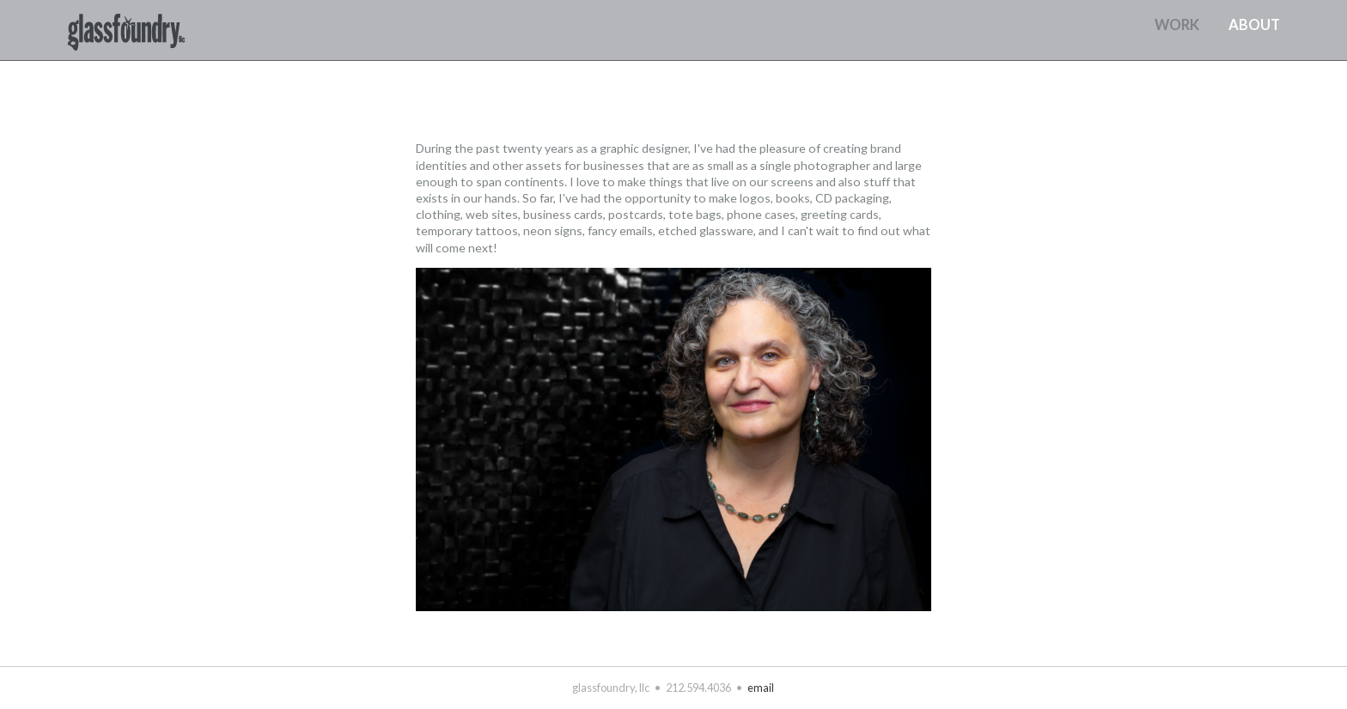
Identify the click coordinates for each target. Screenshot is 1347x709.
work (1177, 24)
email (760, 687)
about (1254, 24)
